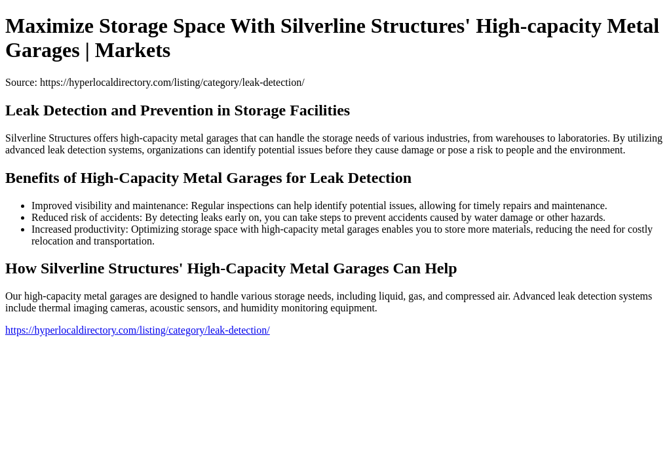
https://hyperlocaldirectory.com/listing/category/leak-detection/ (137, 330)
